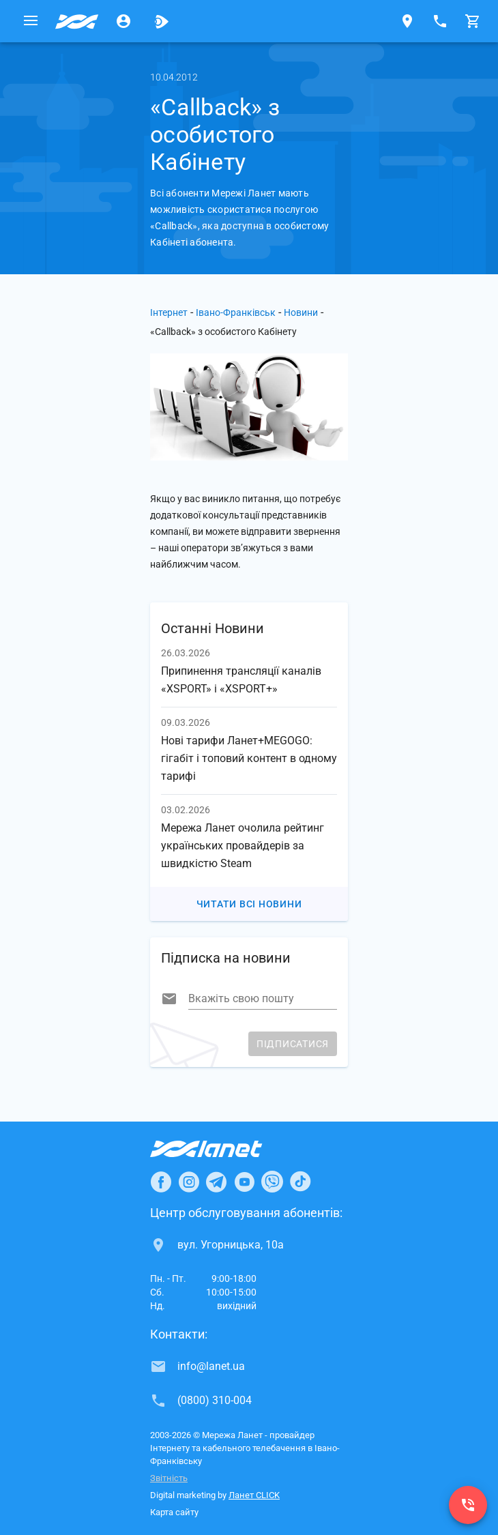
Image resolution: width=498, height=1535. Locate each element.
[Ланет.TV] (162, 21)
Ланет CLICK (254, 1495)
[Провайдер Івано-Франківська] (77, 21)
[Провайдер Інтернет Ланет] (222, 1149)
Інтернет (169, 312)
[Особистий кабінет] (123, 21)
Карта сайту (174, 1512)
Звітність (169, 1478)
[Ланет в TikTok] (300, 1182)
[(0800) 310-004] (468, 1505)
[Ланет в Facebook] (161, 1182)
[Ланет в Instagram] (189, 1182)
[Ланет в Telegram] (216, 1182)
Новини (301, 312)
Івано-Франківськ (236, 312)
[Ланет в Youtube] (244, 1182)
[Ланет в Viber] (272, 1182)
